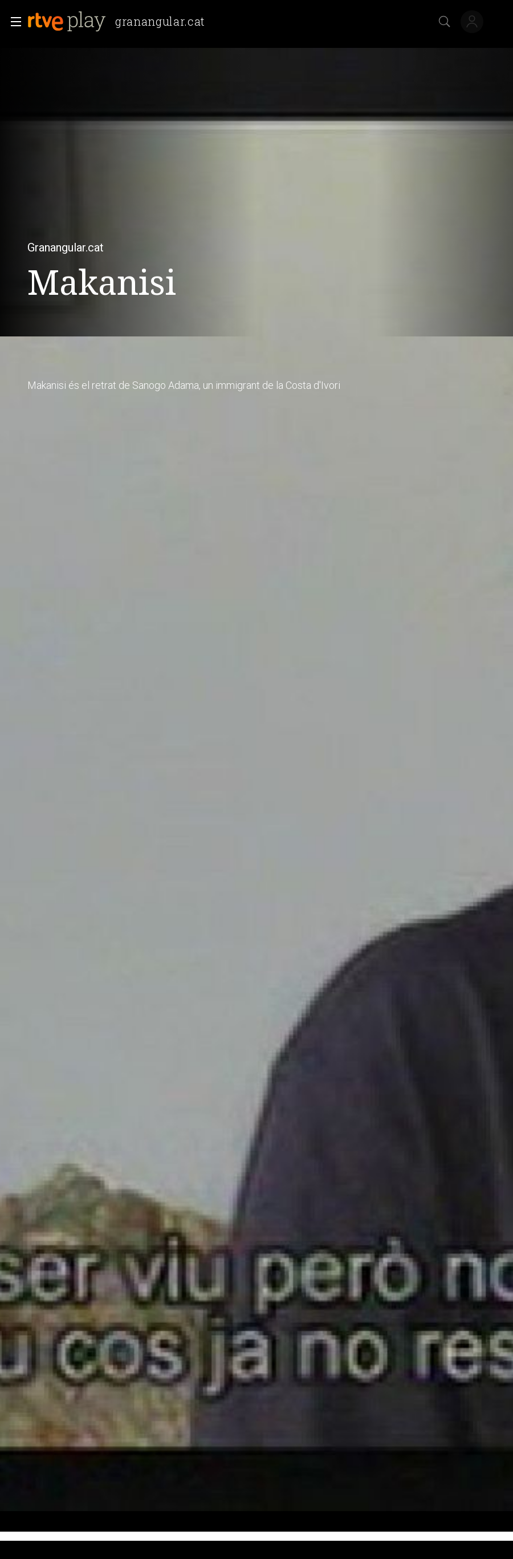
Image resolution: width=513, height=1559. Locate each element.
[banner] (120, 21)
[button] (12, 21)
